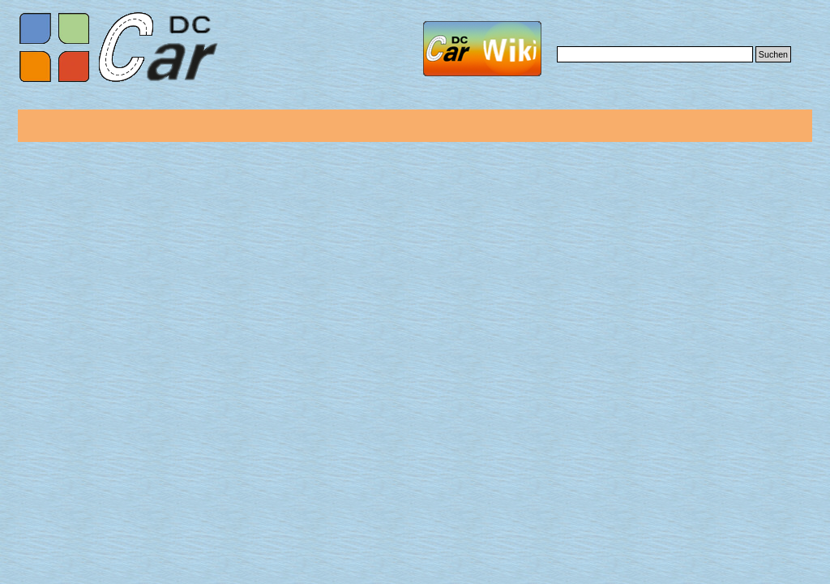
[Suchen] (655, 54)
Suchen (773, 54)
